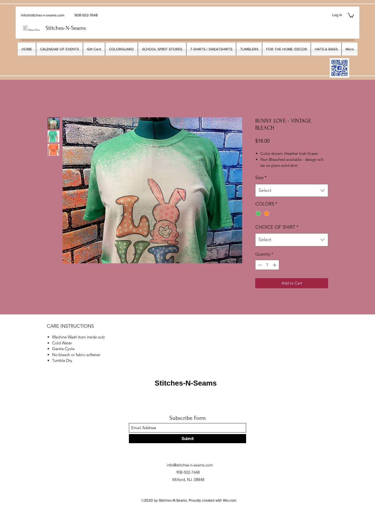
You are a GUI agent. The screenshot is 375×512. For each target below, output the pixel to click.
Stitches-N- (58, 28)
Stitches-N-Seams (186, 383)
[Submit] (187, 438)
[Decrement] (259, 265)
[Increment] (275, 265)
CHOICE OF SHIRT (276, 227)
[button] (351, 15)
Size (261, 177)
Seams (78, 28)
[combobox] (291, 190)
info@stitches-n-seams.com (42, 15)
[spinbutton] (267, 265)
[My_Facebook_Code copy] (339, 68)
